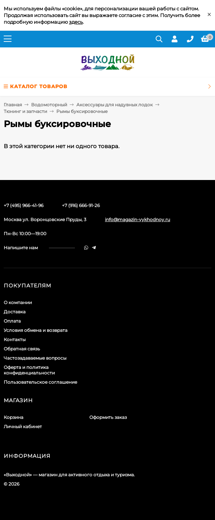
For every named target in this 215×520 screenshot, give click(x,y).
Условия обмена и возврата (35, 330)
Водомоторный (49, 104)
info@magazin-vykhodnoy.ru (137, 219)
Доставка (15, 311)
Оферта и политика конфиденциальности (29, 370)
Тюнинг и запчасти (25, 111)
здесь (76, 22)
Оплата (12, 321)
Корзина (13, 417)
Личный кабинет (23, 426)
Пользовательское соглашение (40, 382)
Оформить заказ (108, 417)
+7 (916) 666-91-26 (81, 205)
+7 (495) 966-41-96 (23, 205)
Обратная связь (22, 348)
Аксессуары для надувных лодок (114, 104)
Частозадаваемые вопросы (35, 358)
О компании (18, 302)
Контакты (15, 339)
